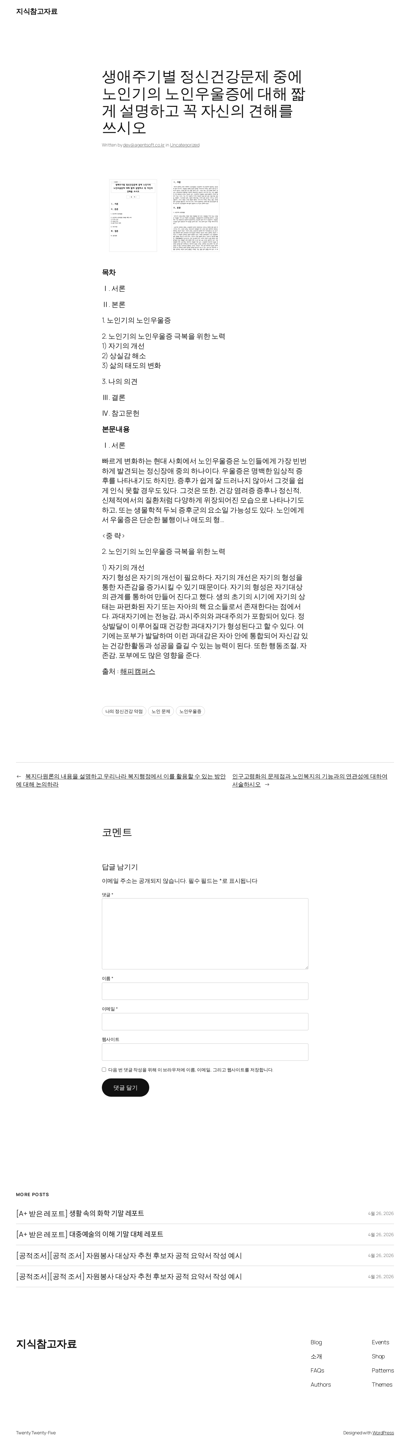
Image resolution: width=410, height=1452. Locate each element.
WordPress (383, 1433)
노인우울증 (190, 711)
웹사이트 (111, 1039)
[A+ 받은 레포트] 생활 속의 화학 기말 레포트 (80, 1213)
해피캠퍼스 (137, 671)
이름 (108, 978)
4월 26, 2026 (381, 1213)
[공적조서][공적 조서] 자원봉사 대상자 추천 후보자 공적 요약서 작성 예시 (129, 1255)
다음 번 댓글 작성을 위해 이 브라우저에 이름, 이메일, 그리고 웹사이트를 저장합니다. (190, 1070)
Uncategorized (185, 145)
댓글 (108, 894)
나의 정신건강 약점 (124, 711)
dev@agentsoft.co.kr (144, 145)
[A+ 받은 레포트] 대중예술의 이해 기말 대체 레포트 (89, 1234)
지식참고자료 (36, 11)
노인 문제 (161, 711)
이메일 (110, 1009)
